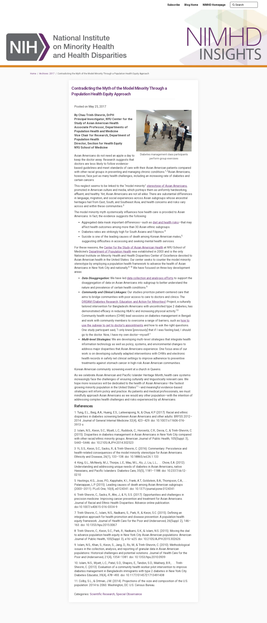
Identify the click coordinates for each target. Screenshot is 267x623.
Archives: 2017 (47, 73)
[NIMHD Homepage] (214, 5)
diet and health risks (166, 222)
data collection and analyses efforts (150, 278)
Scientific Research (102, 594)
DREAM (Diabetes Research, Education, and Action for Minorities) (124, 301)
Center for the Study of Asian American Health (133, 247)
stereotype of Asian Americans (167, 186)
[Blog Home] (191, 5)
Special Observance (129, 594)
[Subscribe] (173, 5)
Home (33, 73)
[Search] (244, 5)
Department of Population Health (110, 251)
